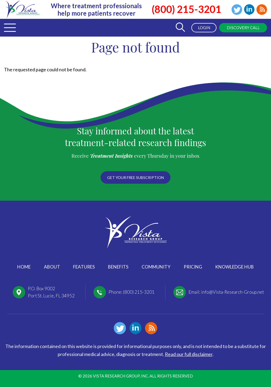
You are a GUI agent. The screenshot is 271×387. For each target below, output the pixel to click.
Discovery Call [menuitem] (243, 27)
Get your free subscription (135, 177)
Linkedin (249, 9)
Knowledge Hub (234, 267)
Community (156, 267)
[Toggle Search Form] (180, 28)
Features (84, 267)
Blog (261, 9)
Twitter (237, 9)
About (52, 267)
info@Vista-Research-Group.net (232, 292)
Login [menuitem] (204, 27)
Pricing (193, 267)
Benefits (118, 267)
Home (24, 267)
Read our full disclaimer (189, 354)
